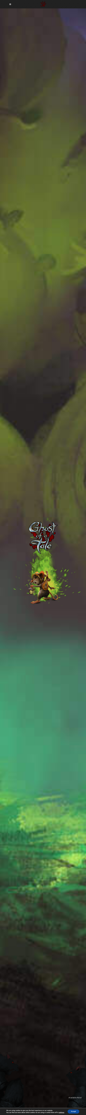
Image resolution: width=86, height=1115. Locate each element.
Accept (73, 1111)
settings (61, 1113)
